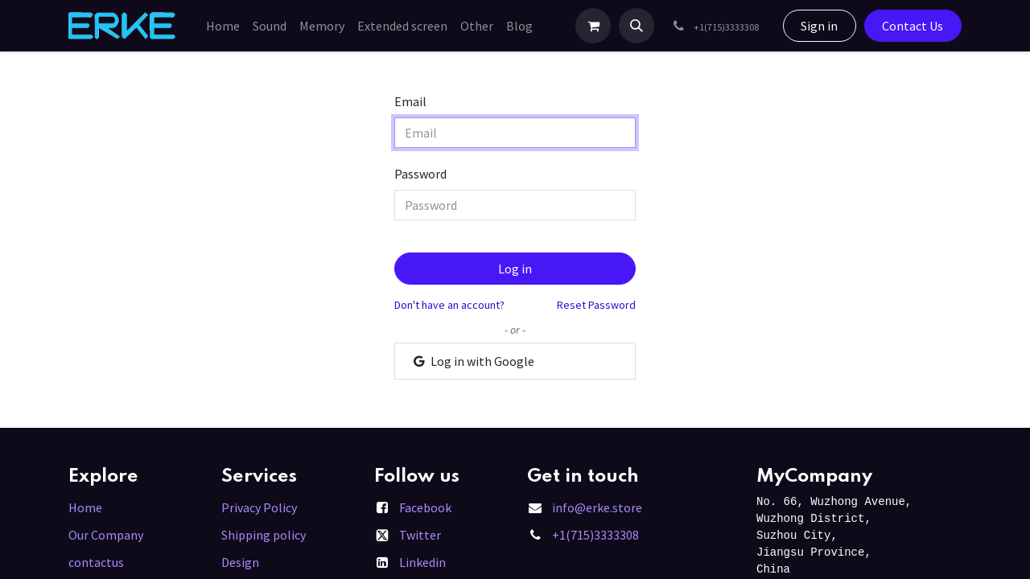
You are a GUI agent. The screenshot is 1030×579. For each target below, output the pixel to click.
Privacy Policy (259, 507)
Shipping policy (263, 535)
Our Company (105, 535)
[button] (636, 25)
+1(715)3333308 (595, 535)
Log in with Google (472, 361)
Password (420, 174)
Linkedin (422, 562)
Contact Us (912, 26)
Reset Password (596, 305)
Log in (515, 269)
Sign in (819, 26)
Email (410, 101)
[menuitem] (223, 26)
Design (240, 562)
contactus (96, 562)
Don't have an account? (449, 305)
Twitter (420, 535)
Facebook (425, 507)
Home (85, 507)
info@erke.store (597, 507)
